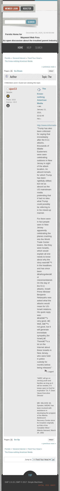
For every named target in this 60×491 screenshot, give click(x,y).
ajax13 (13, 88)
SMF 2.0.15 (10, 482)
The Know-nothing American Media (41, 95)
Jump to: (28, 460)
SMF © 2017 (21, 482)
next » (53, 67)
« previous (46, 67)
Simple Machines (35, 482)
